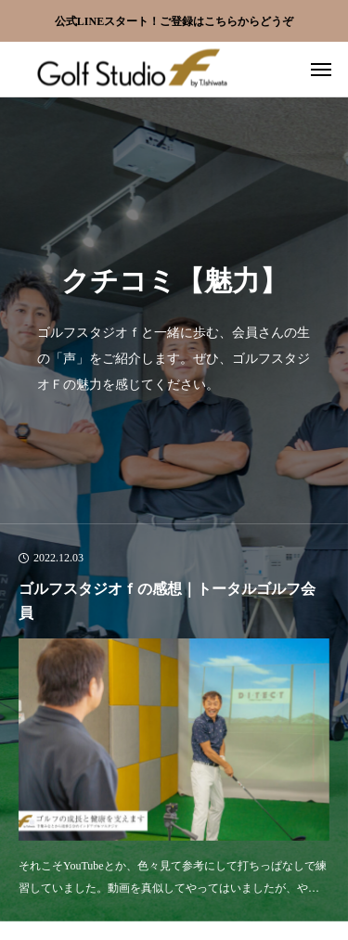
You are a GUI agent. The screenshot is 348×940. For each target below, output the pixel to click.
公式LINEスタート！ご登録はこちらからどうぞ (174, 21)
